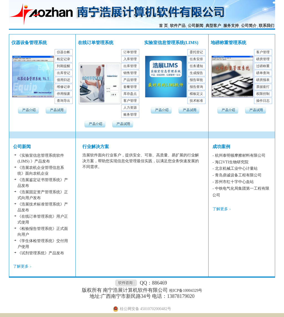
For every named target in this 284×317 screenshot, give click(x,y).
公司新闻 (195, 26)
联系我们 (266, 26)
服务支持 (231, 26)
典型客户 (213, 26)
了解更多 (21, 266)
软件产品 (178, 26)
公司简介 (249, 26)
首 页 (163, 26)
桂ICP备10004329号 (185, 290)
